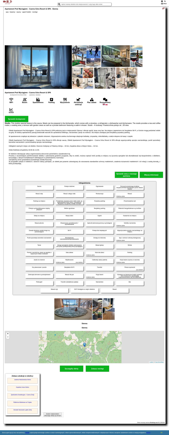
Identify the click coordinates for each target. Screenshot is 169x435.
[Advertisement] (84, 29)
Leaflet (151, 362)
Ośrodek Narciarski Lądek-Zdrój (22, 410)
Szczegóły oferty (71, 369)
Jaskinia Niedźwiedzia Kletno (22, 379)
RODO (148, 432)
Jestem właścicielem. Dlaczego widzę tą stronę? (52, 414)
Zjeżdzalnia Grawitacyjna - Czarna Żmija (22, 395)
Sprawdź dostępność (16, 119)
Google (27, 432)
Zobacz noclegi (97, 369)
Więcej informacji (151, 175)
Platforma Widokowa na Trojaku (22, 402)
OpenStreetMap (159, 362)
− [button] (8, 337)
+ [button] (8, 334)
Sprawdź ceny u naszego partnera (126, 175)
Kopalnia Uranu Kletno (22, 387)
